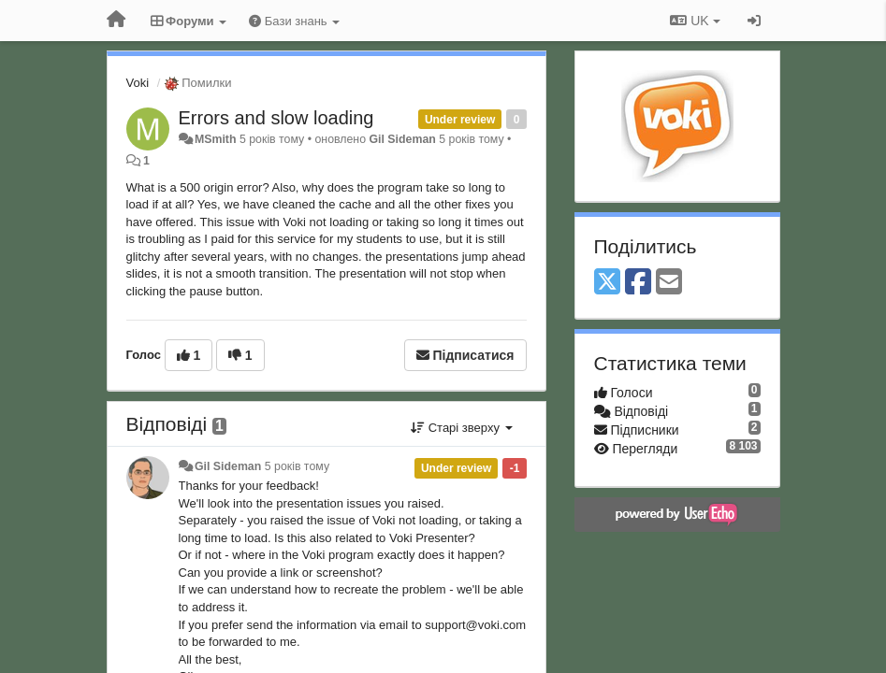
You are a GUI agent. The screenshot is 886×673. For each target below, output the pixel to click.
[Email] (669, 282)
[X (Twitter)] (607, 282)
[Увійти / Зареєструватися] (754, 20)
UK (694, 20)
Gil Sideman (402, 139)
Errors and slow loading (276, 117)
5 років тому (297, 466)
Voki (138, 83)
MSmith (216, 139)
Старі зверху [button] (461, 428)
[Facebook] (638, 282)
